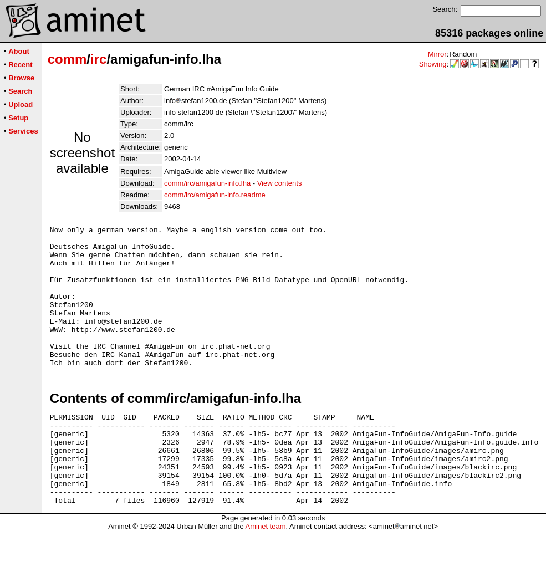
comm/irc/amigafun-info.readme (215, 195)
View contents (279, 183)
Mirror (437, 54)
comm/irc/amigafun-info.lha (207, 183)
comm (67, 59)
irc (98, 59)
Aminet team (265, 573)
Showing (433, 64)
